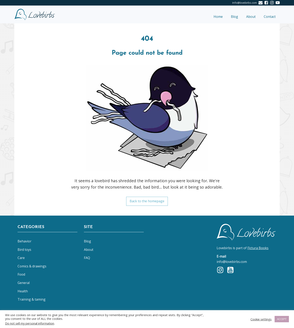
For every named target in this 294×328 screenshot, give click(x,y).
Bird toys (24, 249)
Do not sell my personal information (29, 323)
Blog (234, 16)
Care (21, 258)
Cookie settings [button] (261, 319)
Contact (270, 16)
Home (218, 16)
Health (23, 291)
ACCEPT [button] (281, 319)
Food (21, 274)
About (251, 16)
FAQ (87, 258)
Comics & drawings (32, 266)
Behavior (24, 241)
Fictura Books (257, 248)
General (24, 282)
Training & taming (32, 299)
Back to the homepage (147, 201)
